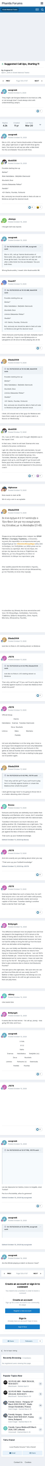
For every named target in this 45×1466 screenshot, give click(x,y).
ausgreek (33, 247)
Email (12, 1453)
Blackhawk (12, 1386)
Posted (17, 93)
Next (37, 81)
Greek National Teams (21, 72)
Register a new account (22, 1311)
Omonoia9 (12, 1432)
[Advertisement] (22, 36)
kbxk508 (33, 290)
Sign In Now (22, 1327)
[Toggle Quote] (5, 247)
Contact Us (18, 1462)
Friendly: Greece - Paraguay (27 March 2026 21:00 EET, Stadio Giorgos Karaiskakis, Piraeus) (20, 1404)
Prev (8, 81)
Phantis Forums (12, 3)
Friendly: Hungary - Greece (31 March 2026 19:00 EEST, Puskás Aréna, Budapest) (21, 1417)
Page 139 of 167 (22, 81)
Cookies (28, 1462)
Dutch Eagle (12, 1409)
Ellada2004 (33, 666)
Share (11, 1341)
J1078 (30, 775)
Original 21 (8, 70)
